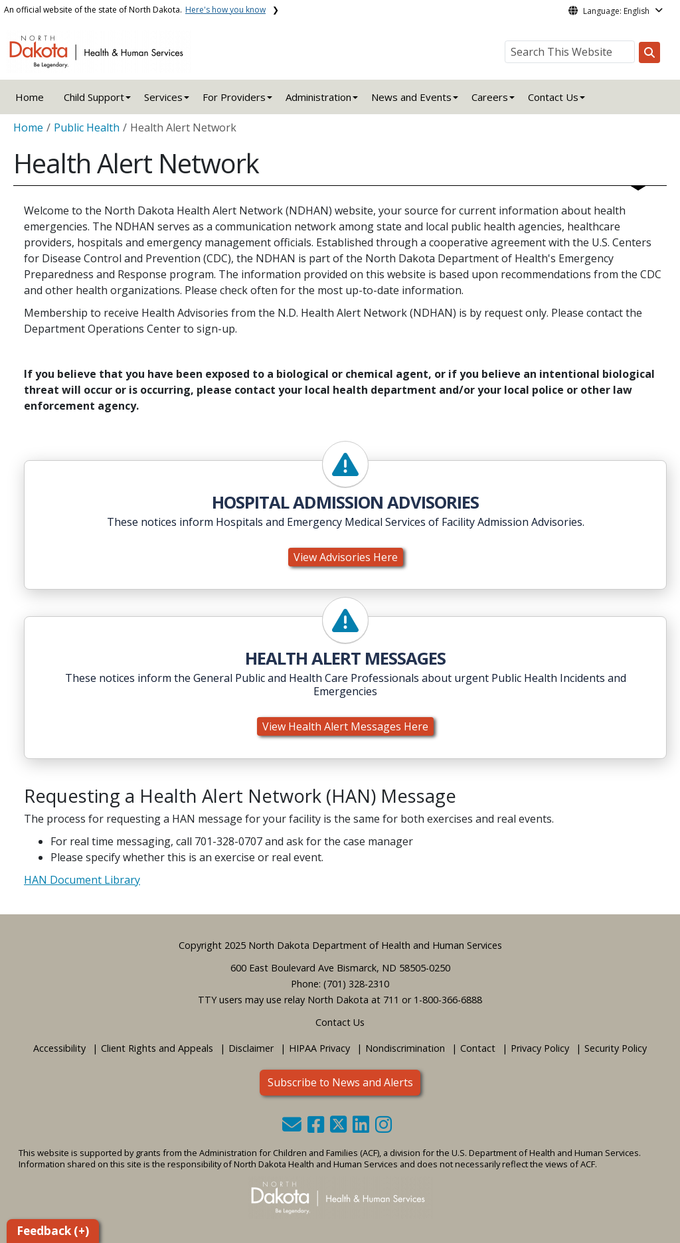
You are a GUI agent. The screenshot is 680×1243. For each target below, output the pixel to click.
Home (29, 97)
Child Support (94, 97)
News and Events (411, 97)
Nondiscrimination (405, 1048)
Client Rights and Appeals (157, 1048)
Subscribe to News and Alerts (340, 1082)
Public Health (87, 127)
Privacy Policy (540, 1048)
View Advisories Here (346, 557)
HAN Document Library (82, 879)
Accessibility (59, 1048)
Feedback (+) (53, 1230)
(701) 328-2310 (356, 983)
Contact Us (340, 1022)
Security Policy (615, 1048)
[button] (293, 1127)
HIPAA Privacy (319, 1048)
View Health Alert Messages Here (345, 726)
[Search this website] (649, 52)
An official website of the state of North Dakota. (135, 9)
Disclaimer (251, 1048)
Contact (477, 1048)
